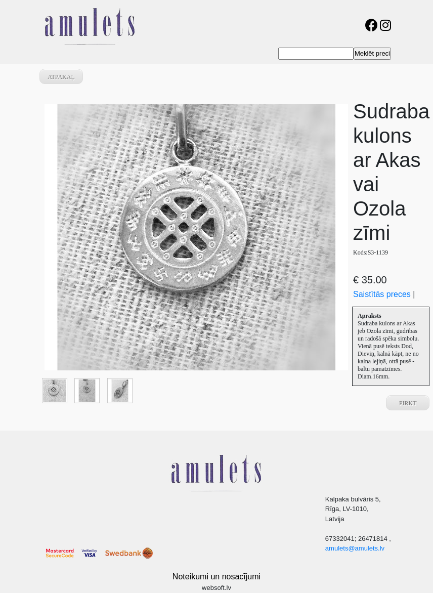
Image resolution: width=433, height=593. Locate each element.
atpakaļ (61, 76)
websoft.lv (216, 587)
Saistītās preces (382, 294)
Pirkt (408, 403)
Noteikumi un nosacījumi (216, 576)
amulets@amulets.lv (354, 548)
